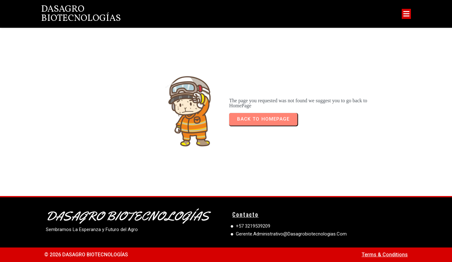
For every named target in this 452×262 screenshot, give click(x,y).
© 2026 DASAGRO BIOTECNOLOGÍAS (86, 255)
